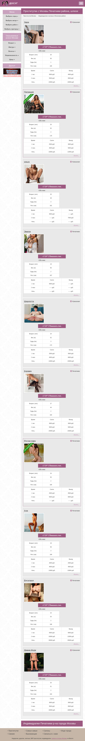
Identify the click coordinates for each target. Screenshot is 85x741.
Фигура (12, 47)
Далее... (76, 85)
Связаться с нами (51, 732)
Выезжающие (31, 732)
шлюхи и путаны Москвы (59, 736)
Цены (12, 59)
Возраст (12, 43)
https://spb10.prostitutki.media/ (12, 76)
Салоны (47, 729)
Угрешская (76, 22)
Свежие (12, 732)
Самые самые (31, 729)
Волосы (11, 51)
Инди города (66, 729)
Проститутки (13, 729)
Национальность (12, 55)
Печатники (76, 231)
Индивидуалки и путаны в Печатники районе (52, 16)
